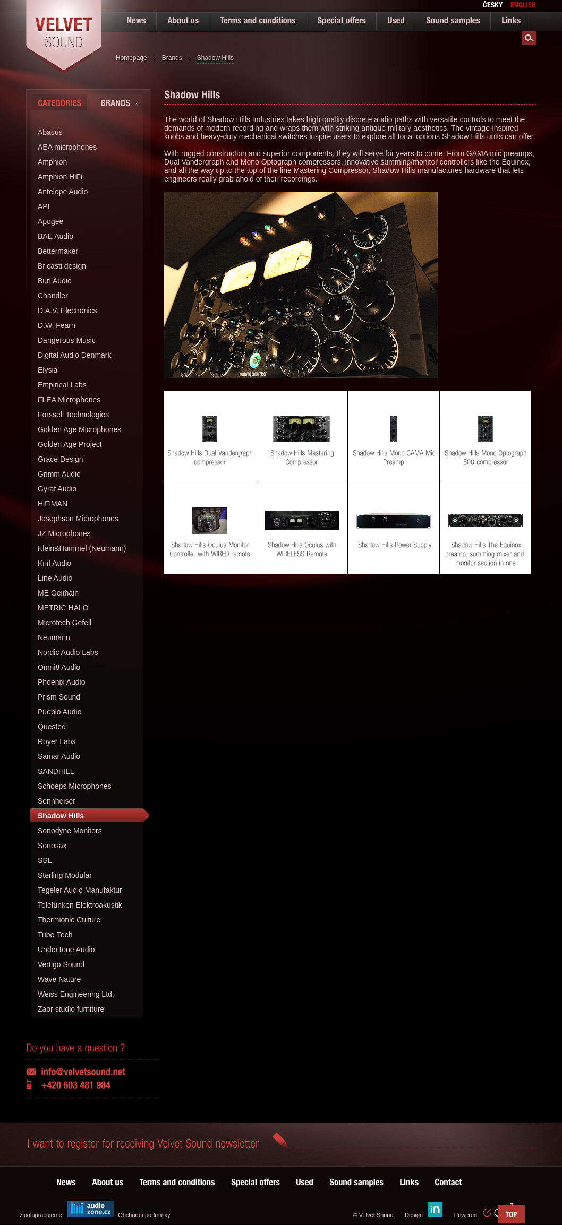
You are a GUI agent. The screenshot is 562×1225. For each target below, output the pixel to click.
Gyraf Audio (57, 489)
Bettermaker (58, 251)
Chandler (53, 295)
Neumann (54, 637)
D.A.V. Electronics (67, 310)
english (523, 6)
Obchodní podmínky (144, 1215)
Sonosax (52, 845)
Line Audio (55, 578)
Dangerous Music (67, 340)
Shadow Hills (215, 58)
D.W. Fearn (56, 325)
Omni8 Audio (59, 667)
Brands (172, 58)
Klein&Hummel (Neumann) (82, 548)
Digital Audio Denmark (75, 355)
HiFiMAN (52, 503)
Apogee (50, 221)
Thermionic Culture (69, 920)
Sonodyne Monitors (70, 830)
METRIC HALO (63, 607)
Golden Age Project (70, 444)
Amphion (52, 162)
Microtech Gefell (64, 622)
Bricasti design (62, 266)
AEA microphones (67, 147)
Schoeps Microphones (75, 786)
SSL (45, 860)
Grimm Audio (59, 474)
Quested (52, 726)
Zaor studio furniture (71, 1009)
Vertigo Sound (61, 964)
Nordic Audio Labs (68, 652)
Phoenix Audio (62, 682)
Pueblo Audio (60, 712)
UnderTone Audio (66, 949)
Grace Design (60, 459)
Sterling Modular (65, 875)
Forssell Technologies (73, 414)
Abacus (50, 132)
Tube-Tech (55, 934)
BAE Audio (55, 236)
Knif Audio (54, 563)
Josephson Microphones (78, 518)
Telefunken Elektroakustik (80, 905)
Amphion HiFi (60, 176)
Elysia (47, 370)
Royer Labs (57, 741)
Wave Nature (59, 979)
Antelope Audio (63, 191)
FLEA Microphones (69, 399)
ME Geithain (58, 593)
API (44, 206)
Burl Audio (55, 281)
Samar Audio (59, 756)
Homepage (131, 58)
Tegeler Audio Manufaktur (80, 890)
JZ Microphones (64, 533)
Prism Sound (59, 697)
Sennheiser (56, 801)
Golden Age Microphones (79, 429)
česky (493, 6)
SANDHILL (56, 771)
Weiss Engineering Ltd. (76, 994)
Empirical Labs (62, 385)
